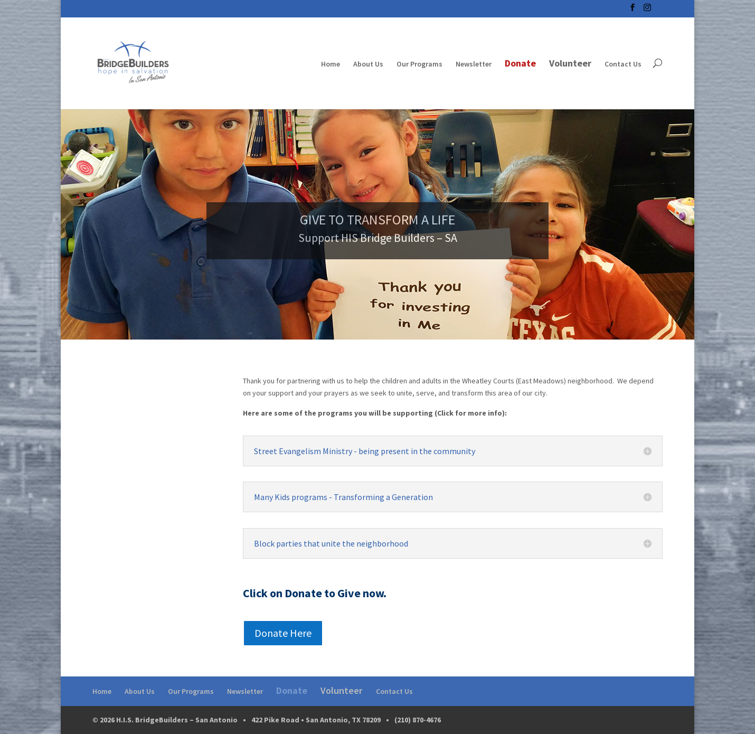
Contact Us (623, 64)
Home (330, 64)
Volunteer (570, 64)
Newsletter (474, 64)
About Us (368, 64)
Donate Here (283, 632)
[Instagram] (647, 10)
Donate (520, 64)
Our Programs (419, 64)
